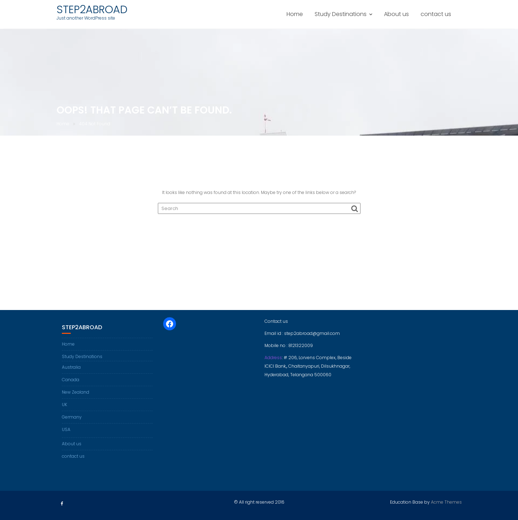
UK (64, 404)
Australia (71, 367)
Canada (70, 380)
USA (66, 429)
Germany (72, 417)
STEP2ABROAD (92, 9)
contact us (436, 14)
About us (396, 14)
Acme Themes (446, 502)
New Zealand (75, 392)
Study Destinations (341, 14)
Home (295, 14)
